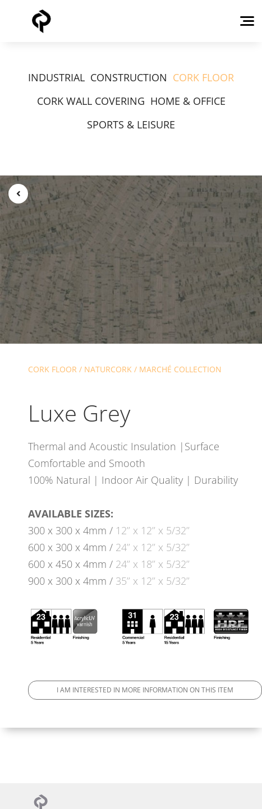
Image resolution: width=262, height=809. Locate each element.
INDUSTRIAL (56, 77)
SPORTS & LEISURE (131, 124)
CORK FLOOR (203, 77)
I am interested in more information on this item (145, 690)
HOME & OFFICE (188, 101)
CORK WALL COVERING (91, 101)
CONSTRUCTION (128, 77)
